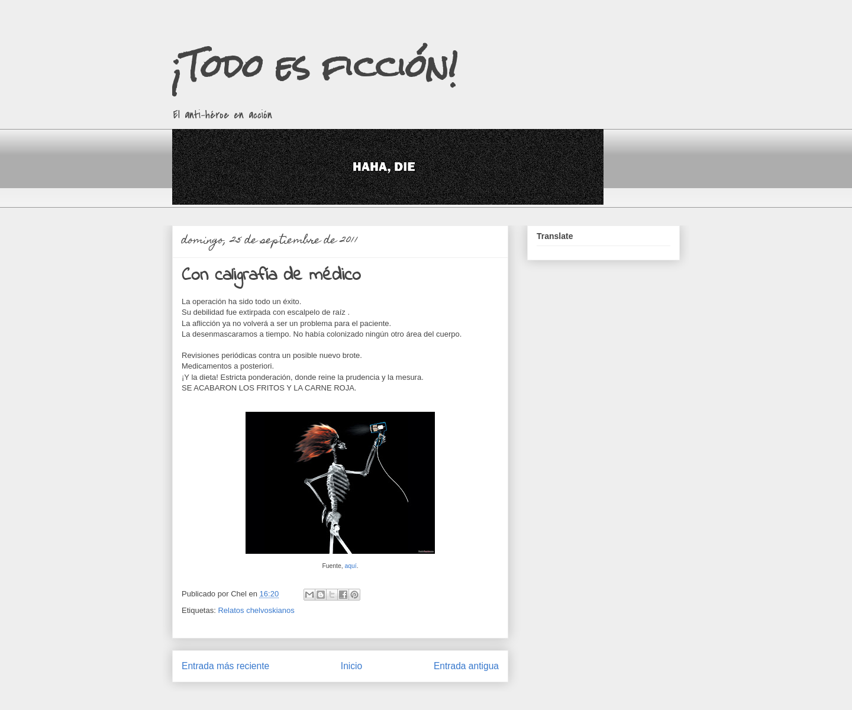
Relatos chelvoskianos (256, 610)
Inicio (351, 666)
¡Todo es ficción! (314, 66)
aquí (351, 566)
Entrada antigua (466, 666)
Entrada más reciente (225, 666)
